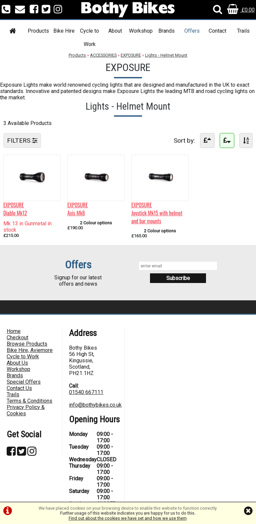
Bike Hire (64, 31)
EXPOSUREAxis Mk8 (77, 209)
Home (14, 331)
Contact (217, 31)
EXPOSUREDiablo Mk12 (15, 209)
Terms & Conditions (29, 401)
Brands (166, 31)
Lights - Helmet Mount (166, 55)
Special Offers (24, 382)
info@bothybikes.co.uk (95, 405)
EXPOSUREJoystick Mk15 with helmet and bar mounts (156, 213)
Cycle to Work (89, 37)
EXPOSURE (131, 55)
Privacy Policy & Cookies (26, 410)
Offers (192, 31)
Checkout (17, 337)
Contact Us (19, 388)
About (115, 31)
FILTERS (22, 140)
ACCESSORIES (103, 55)
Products (38, 31)
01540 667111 (86, 392)
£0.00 (241, 10)
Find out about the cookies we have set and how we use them (128, 518)
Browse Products (27, 344)
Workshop (141, 31)
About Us (17, 363)
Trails (243, 31)
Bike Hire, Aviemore (30, 350)
